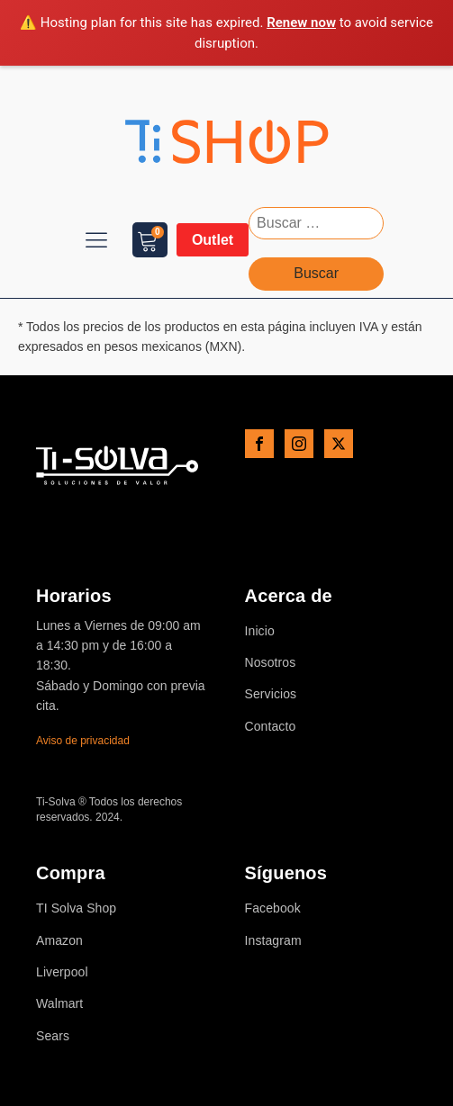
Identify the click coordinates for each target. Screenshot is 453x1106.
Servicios (271, 694)
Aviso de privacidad (83, 740)
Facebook (273, 908)
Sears (52, 1036)
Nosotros (270, 663)
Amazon (59, 941)
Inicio (260, 631)
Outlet (212, 239)
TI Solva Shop (76, 908)
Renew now (301, 22)
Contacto (270, 726)
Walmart (59, 1004)
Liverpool (62, 972)
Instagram (273, 941)
